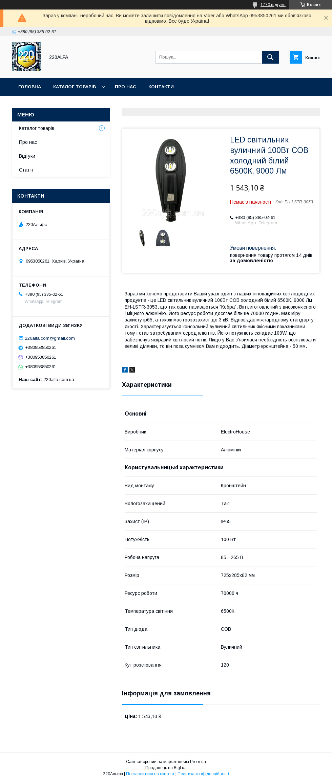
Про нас (125, 86)
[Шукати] (270, 57)
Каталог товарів (74, 86)
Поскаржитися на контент (150, 773)
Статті (26, 170)
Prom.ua (198, 761)
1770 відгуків (273, 4)
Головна (29, 86)
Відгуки (27, 156)
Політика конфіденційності (203, 773)
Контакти (161, 86)
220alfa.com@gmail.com (50, 337)
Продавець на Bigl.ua (166, 767)
